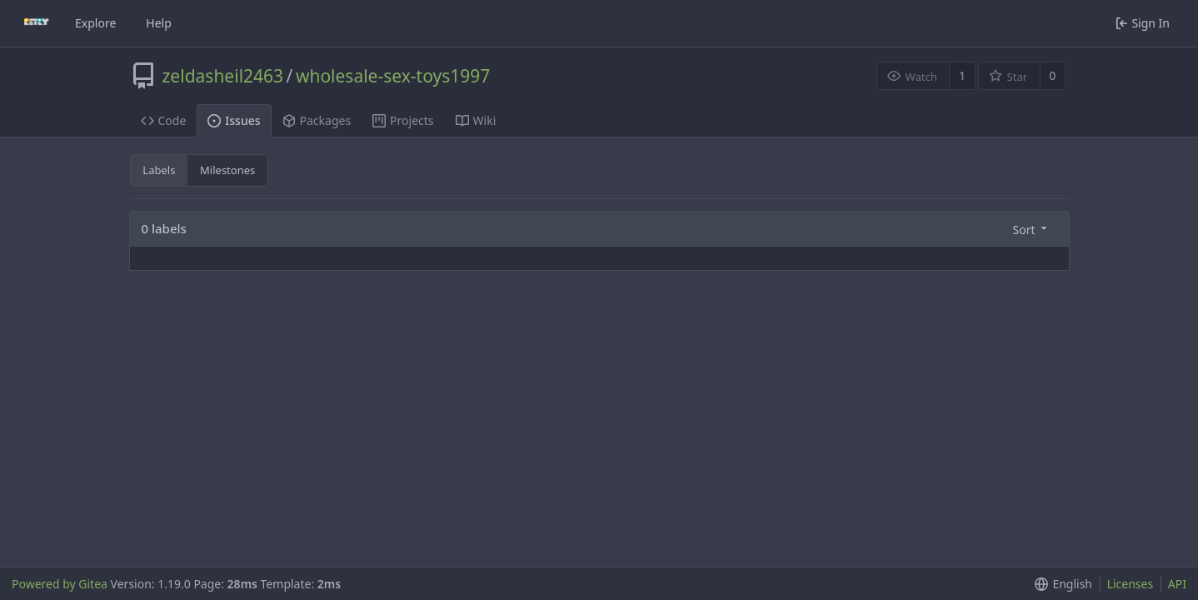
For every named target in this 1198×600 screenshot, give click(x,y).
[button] (1029, 228)
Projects (402, 120)
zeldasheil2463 (223, 76)
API (1177, 584)
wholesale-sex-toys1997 (393, 76)
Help (159, 23)
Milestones (227, 170)
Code (164, 120)
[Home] (36, 23)
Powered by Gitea (59, 584)
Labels (158, 170)
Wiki (476, 120)
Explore (95, 23)
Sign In (1143, 23)
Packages (317, 120)
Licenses (1130, 584)
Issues (233, 120)
